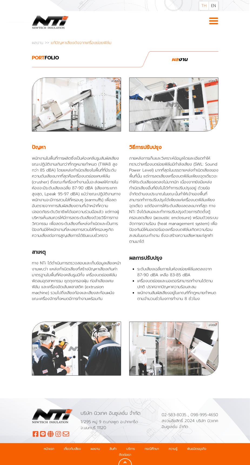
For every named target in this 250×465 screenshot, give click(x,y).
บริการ (130, 448)
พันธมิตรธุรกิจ (196, 448)
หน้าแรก (49, 448)
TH (203, 6)
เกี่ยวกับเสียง (72, 448)
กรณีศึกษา (152, 448)
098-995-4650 (204, 415)
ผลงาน (38, 43)
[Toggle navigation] (213, 21)
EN (213, 6)
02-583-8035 (175, 415)
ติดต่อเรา (125, 454)
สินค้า (112, 448)
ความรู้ (173, 448)
